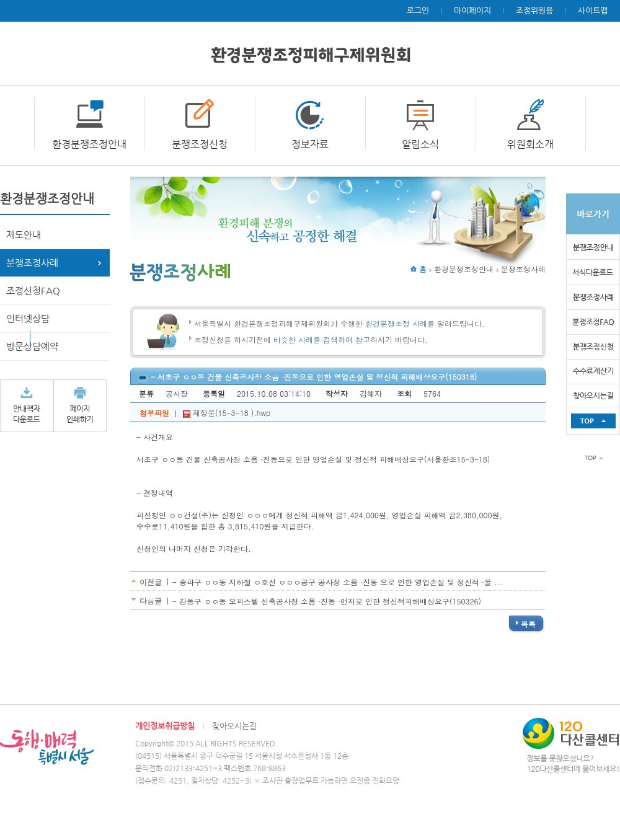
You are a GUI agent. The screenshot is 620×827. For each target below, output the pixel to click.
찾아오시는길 (234, 725)
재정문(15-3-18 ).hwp (226, 412)
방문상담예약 (32, 346)
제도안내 (23, 234)
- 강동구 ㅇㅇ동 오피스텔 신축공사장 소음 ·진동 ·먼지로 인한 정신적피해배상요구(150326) (326, 601)
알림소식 (420, 144)
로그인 (418, 10)
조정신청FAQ (33, 290)
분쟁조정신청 (200, 144)
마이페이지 (472, 10)
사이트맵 (593, 10)
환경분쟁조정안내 (89, 144)
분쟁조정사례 (32, 262)
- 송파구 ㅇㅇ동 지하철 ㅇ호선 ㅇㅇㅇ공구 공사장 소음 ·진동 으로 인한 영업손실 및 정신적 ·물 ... (337, 582)
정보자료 (310, 144)
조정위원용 (534, 10)
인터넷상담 (28, 318)
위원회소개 (530, 144)
